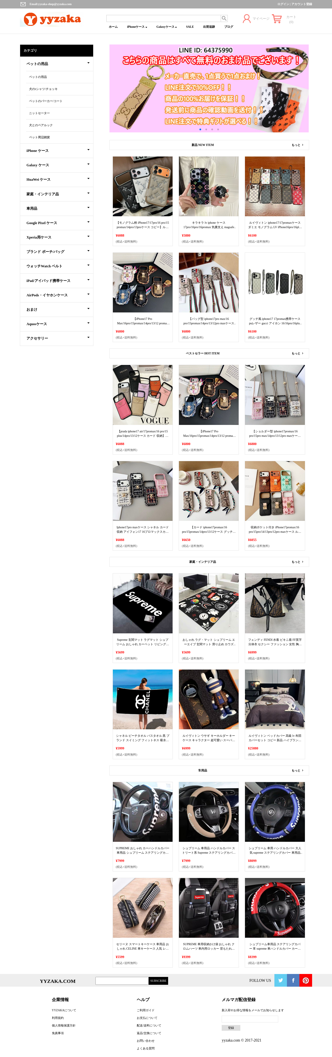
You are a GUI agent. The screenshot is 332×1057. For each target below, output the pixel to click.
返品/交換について (149, 1033)
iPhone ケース (58, 150)
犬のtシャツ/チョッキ (43, 89)
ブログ (228, 26)
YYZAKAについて (64, 1010)
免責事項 (58, 1033)
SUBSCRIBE (158, 980)
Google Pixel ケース (58, 222)
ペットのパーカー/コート (45, 101)
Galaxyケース (166, 26)
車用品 (58, 208)
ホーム (113, 26)
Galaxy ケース (58, 164)
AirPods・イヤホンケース (58, 294)
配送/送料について (149, 1025)
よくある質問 (146, 1048)
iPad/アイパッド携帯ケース (58, 280)
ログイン (283, 4)
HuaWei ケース (58, 179)
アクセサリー (58, 337)
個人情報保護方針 (64, 1025)
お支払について (147, 1018)
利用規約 (58, 1018)
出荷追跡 (209, 26)
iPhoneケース (137, 26)
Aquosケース (58, 323)
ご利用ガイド (146, 1010)
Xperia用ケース (58, 236)
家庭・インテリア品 (58, 193)
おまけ (58, 309)
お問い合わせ (146, 1040)
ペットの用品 (58, 63)
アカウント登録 (301, 4)
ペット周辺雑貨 (39, 137)
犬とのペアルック (41, 125)
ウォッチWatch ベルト (58, 265)
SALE (190, 26)
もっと (298, 145)
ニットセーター (39, 113)
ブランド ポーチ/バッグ (58, 251)
